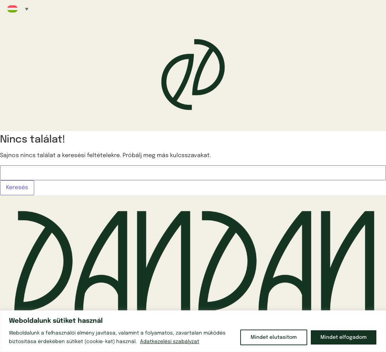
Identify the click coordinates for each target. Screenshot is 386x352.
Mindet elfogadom (343, 337)
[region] (193, 331)
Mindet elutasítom (274, 337)
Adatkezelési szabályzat (169, 341)
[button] (18, 9)
